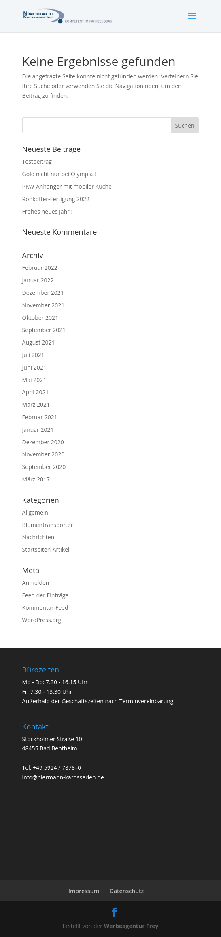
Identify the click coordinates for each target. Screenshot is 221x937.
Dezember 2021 (43, 292)
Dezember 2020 (43, 442)
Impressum (83, 891)
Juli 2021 (33, 355)
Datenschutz (127, 891)
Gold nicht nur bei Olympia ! (59, 174)
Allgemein (35, 512)
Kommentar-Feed (45, 607)
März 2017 (36, 479)
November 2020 (43, 454)
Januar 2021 (38, 429)
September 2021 (44, 330)
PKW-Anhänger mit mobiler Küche (67, 186)
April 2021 (35, 392)
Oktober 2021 (40, 317)
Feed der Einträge (45, 595)
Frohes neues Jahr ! (47, 211)
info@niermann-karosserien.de (63, 777)
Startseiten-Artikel (46, 549)
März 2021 (36, 404)
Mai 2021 (34, 380)
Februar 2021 (39, 417)
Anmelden (35, 582)
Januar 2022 (38, 280)
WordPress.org (41, 620)
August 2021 (38, 342)
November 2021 (43, 305)
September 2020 (44, 467)
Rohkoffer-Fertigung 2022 (55, 199)
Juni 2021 (34, 367)
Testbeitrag (37, 161)
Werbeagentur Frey (130, 926)
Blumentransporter (47, 525)
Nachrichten (38, 537)
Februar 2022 (39, 267)
